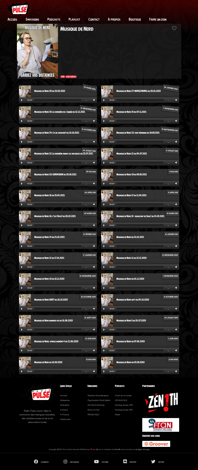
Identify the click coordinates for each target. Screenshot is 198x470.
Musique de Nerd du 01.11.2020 (130, 279)
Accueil (12, 19)
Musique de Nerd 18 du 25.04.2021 (49, 195)
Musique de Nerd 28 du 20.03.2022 (49, 91)
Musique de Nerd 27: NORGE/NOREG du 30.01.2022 (138, 91)
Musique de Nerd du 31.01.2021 (130, 237)
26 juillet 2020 (171, 317)
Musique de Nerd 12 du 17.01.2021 (49, 258)
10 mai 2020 (91, 359)
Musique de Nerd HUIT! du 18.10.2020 (51, 299)
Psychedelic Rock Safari (98, 400)
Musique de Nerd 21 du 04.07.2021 (131, 153)
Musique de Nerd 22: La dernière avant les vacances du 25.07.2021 (63, 153)
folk (62, 76)
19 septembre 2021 (170, 130)
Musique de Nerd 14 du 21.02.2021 (49, 237)
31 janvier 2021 (171, 234)
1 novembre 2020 (170, 276)
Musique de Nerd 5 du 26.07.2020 (131, 320)
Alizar (117, 414)
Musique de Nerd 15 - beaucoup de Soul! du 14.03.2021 (140, 216)
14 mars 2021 (172, 213)
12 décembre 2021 (88, 109)
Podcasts (53, 19)
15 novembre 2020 (88, 276)
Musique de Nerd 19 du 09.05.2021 (131, 174)
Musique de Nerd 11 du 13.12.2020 (131, 258)
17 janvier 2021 (89, 255)
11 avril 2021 (173, 192)
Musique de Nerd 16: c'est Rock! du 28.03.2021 (55, 216)
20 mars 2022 (90, 88)
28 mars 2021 (90, 213)
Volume (93, 120)
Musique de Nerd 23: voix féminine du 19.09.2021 (137, 133)
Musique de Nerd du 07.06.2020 (130, 341)
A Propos (64, 414)
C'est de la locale (123, 395)
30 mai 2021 (91, 171)
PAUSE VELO (93, 414)
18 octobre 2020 (88, 297)
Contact (94, 19)
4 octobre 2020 (171, 297)
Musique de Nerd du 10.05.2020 (48, 362)
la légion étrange (142, 449)
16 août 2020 (90, 317)
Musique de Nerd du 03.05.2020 (130, 362)
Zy (97, 449)
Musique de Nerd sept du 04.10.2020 (132, 299)
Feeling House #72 (124, 409)
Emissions (65, 400)
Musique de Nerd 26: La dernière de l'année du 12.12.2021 (59, 112)
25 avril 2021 (90, 192)
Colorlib (117, 449)
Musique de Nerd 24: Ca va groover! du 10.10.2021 (56, 133)
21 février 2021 (89, 234)
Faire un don (157, 19)
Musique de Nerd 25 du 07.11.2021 (131, 112)
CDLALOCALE (121, 400)
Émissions (32, 19)
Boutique (135, 19)
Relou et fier (93, 409)
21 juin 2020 (90, 338)
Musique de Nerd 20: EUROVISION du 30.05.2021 (55, 174)
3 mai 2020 (173, 359)
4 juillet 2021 (172, 150)
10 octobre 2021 (89, 130)
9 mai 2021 (173, 171)
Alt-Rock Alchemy (95, 404)
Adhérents (65, 419)
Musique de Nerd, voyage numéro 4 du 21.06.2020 (56, 341)
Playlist (74, 19)
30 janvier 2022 (171, 88)
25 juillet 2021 (89, 150)
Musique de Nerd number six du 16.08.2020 (53, 320)
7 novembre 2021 (170, 109)
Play (21, 100)
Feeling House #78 (124, 404)
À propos (114, 19)
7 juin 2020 (173, 338)
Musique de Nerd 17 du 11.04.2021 (131, 195)
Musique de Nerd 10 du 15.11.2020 (49, 279)
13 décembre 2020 (170, 255)
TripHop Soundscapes (97, 395)
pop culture (71, 76)
